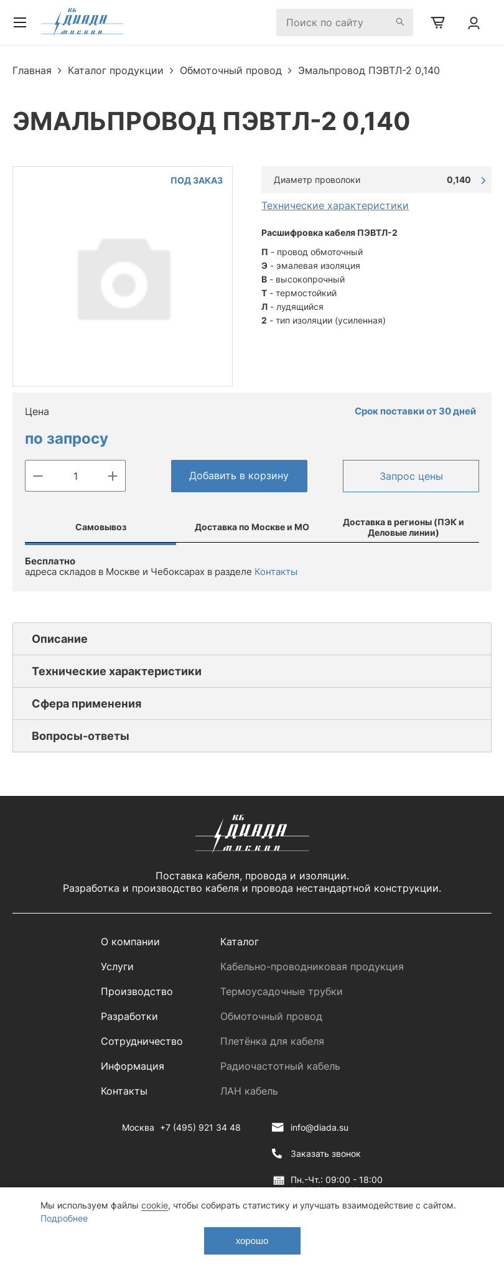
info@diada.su (319, 1127)
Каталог (239, 941)
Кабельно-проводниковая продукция (312, 966)
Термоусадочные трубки (281, 991)
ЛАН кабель (249, 1091)
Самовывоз (100, 526)
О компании (130, 941)
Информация (132, 1066)
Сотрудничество (142, 1041)
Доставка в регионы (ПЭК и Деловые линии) (403, 527)
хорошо (252, 1240)
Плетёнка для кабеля (272, 1041)
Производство (137, 991)
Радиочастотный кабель (280, 1066)
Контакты (275, 571)
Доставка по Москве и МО (252, 526)
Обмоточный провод (271, 1016)
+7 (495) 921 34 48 (200, 1127)
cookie (154, 1205)
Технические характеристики (335, 205)
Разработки (129, 1016)
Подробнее (64, 1218)
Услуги (117, 966)
